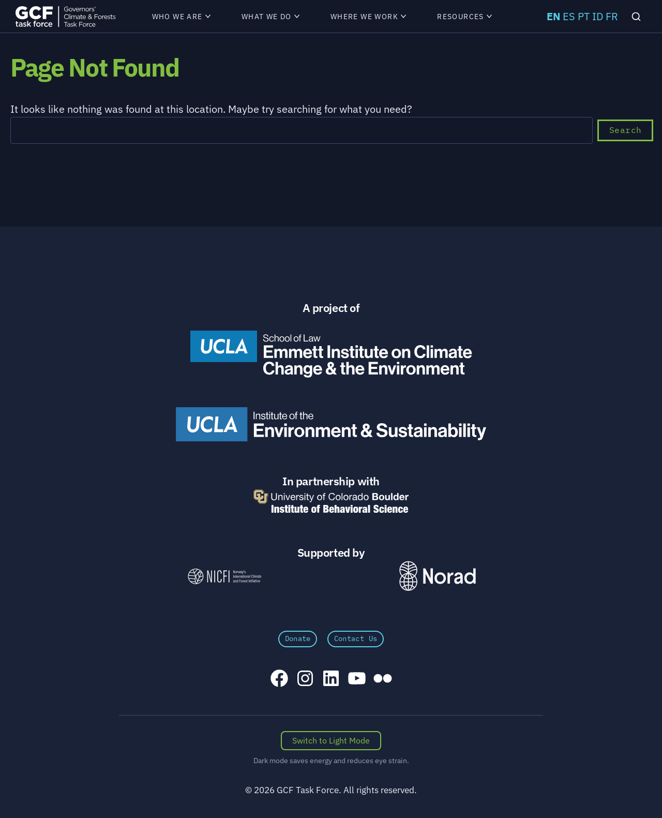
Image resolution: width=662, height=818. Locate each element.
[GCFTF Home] (65, 16)
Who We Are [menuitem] (181, 16)
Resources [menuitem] (464, 16)
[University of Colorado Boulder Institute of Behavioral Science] (331, 501)
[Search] (636, 16)
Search (625, 130)
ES (569, 16)
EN (553, 16)
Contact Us (356, 638)
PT (584, 16)
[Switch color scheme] (331, 741)
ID (597, 16)
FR (612, 16)
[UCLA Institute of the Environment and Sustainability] (331, 424)
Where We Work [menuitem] (368, 16)
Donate (298, 638)
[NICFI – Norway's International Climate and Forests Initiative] (224, 576)
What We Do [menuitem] (270, 16)
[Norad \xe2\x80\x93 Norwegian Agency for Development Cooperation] (437, 576)
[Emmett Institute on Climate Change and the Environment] (331, 354)
